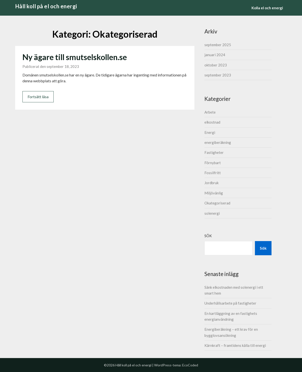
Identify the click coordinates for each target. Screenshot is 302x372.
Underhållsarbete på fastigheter (230, 303)
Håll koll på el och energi (46, 6)
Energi (209, 132)
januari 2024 (214, 55)
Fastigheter (214, 152)
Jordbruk (211, 183)
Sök (208, 236)
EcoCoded (190, 365)
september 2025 (217, 45)
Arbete (210, 112)
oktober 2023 (215, 65)
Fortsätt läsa (38, 96)
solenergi (212, 213)
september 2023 (217, 75)
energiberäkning (217, 142)
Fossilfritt (212, 172)
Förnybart (212, 162)
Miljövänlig (213, 193)
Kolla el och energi (267, 8)
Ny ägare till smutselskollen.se (74, 57)
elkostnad (212, 122)
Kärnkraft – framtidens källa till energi (235, 345)
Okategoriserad (217, 203)
